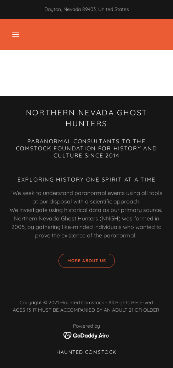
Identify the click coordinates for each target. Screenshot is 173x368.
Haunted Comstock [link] (86, 352)
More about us (82, 261)
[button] (16, 34)
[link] (86, 335)
